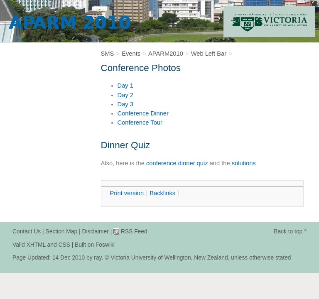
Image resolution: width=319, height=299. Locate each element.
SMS (107, 53)
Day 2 (125, 95)
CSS (64, 244)
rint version (127, 193)
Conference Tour (140, 122)
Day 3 (125, 104)
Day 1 (125, 85)
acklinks (162, 193)
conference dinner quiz (177, 163)
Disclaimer (95, 231)
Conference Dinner (143, 113)
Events (131, 53)
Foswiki (105, 244)
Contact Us (26, 231)
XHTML (36, 244)
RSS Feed (134, 231)
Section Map (62, 231)
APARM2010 (165, 53)
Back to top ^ (290, 231)
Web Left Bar (208, 53)
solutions (244, 163)
